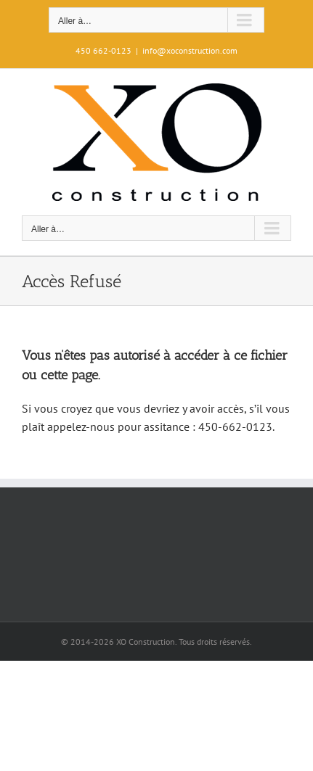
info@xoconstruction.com (189, 50)
